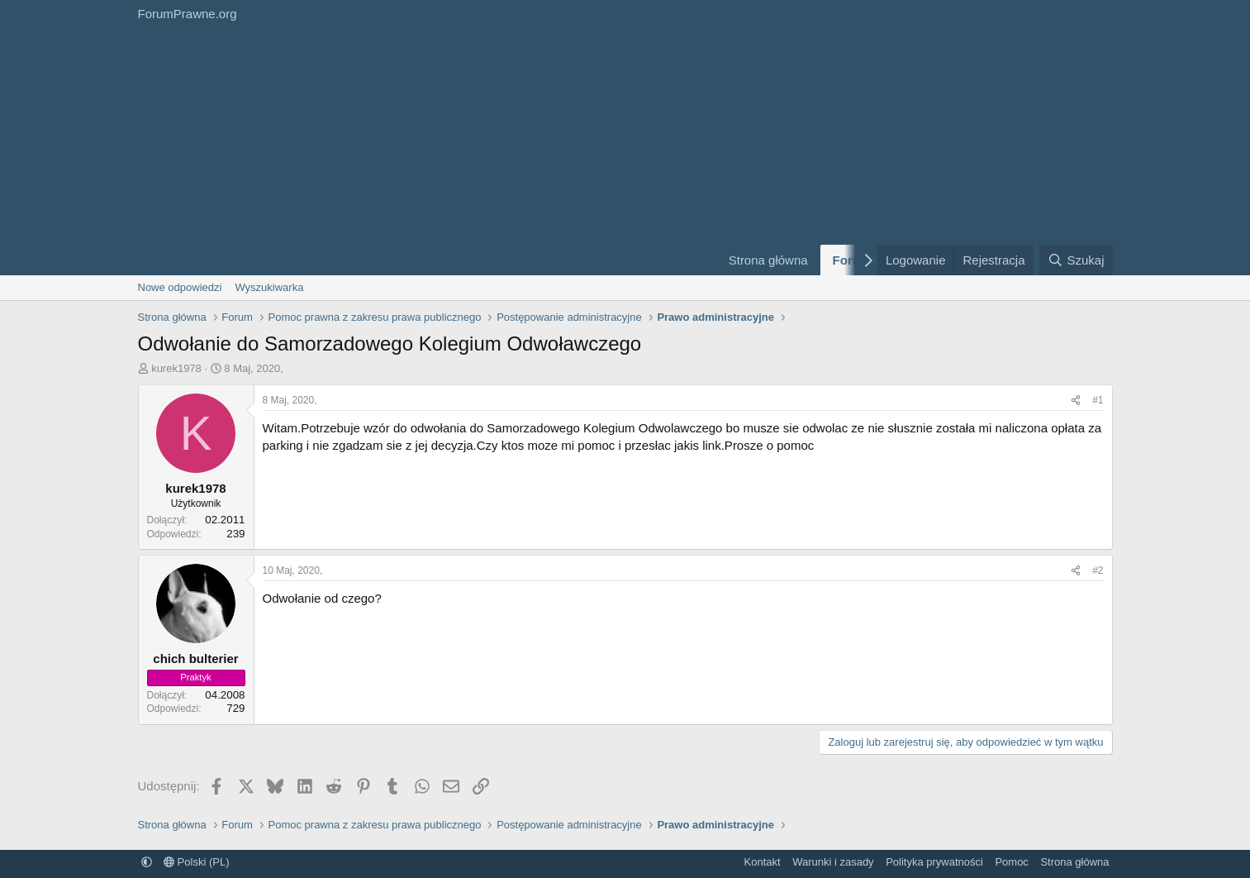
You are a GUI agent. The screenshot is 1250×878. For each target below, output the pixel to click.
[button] (146, 862)
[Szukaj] (1075, 260)
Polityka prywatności (934, 862)
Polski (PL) (196, 862)
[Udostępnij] (1075, 400)
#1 (1097, 400)
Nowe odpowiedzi (180, 287)
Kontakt (762, 862)
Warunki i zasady (833, 862)
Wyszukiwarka (269, 287)
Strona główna (768, 260)
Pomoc (1011, 862)
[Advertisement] (419, 151)
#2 (1097, 570)
